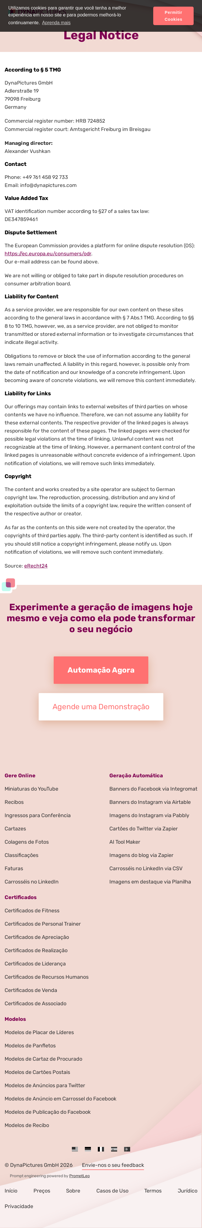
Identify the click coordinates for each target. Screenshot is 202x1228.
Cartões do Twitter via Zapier (143, 828)
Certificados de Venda (31, 990)
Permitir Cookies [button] (173, 16)
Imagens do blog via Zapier (141, 855)
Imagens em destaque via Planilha (150, 882)
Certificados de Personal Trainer (43, 924)
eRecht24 (36, 566)
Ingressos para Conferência (38, 815)
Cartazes (15, 828)
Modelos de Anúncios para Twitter (45, 1085)
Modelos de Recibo (27, 1125)
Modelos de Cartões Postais (37, 1072)
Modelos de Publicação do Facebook (48, 1112)
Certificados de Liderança (35, 964)
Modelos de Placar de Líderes (39, 1032)
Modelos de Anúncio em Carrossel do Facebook (60, 1099)
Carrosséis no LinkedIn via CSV (146, 868)
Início (11, 1191)
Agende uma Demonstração (101, 706)
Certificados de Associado (35, 1003)
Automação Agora (101, 670)
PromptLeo (79, 1175)
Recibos (14, 802)
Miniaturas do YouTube (31, 789)
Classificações (21, 855)
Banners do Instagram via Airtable (150, 802)
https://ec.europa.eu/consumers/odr (48, 254)
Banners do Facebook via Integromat (153, 789)
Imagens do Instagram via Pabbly (149, 815)
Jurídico (187, 1191)
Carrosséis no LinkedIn (32, 882)
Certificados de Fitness (32, 910)
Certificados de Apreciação (37, 937)
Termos (153, 1191)
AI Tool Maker (124, 842)
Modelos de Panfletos (30, 1045)
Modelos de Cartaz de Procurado (43, 1059)
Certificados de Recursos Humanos (47, 977)
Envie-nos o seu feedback (113, 1165)
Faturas (14, 868)
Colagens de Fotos (27, 842)
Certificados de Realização (36, 950)
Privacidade (19, 1206)
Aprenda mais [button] (56, 22)
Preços (41, 1191)
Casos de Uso (112, 1191)
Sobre (73, 1191)
